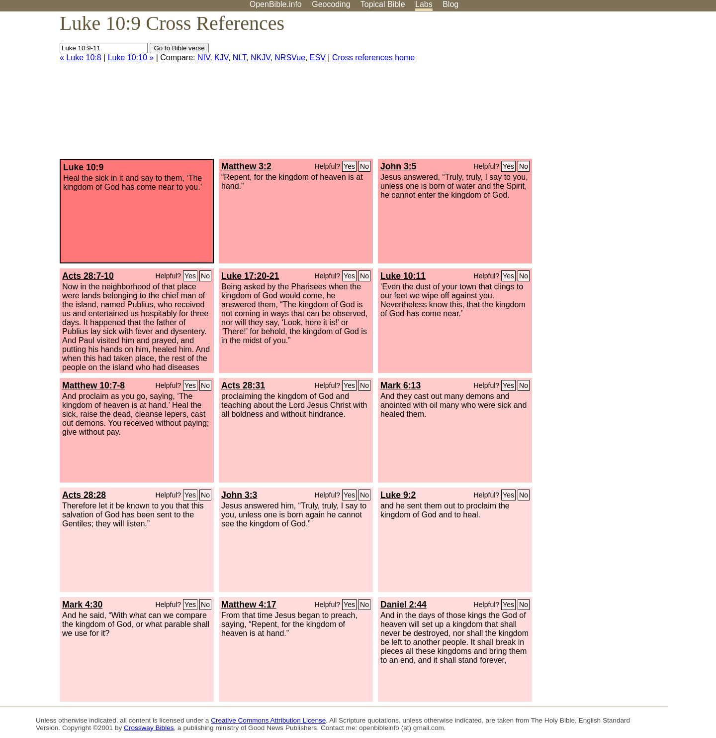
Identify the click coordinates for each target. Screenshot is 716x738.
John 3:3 (239, 495)
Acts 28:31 (243, 385)
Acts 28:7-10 (88, 276)
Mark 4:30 (82, 605)
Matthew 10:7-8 (93, 385)
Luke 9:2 (398, 495)
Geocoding (331, 4)
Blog (450, 4)
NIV (203, 57)
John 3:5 (398, 166)
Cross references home (373, 57)
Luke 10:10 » (131, 57)
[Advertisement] (615, 89)
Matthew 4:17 (248, 605)
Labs (424, 4)
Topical (382, 4)
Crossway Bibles (149, 728)
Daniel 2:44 (403, 605)
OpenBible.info (276, 4)
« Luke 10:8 (80, 57)
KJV (221, 57)
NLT (239, 57)
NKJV (260, 57)
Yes (349, 166)
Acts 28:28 (84, 495)
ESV (318, 57)
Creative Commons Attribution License (268, 720)
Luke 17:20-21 (250, 276)
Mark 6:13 (400, 385)
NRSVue (289, 57)
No (364, 166)
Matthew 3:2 (246, 166)
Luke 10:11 (403, 276)
